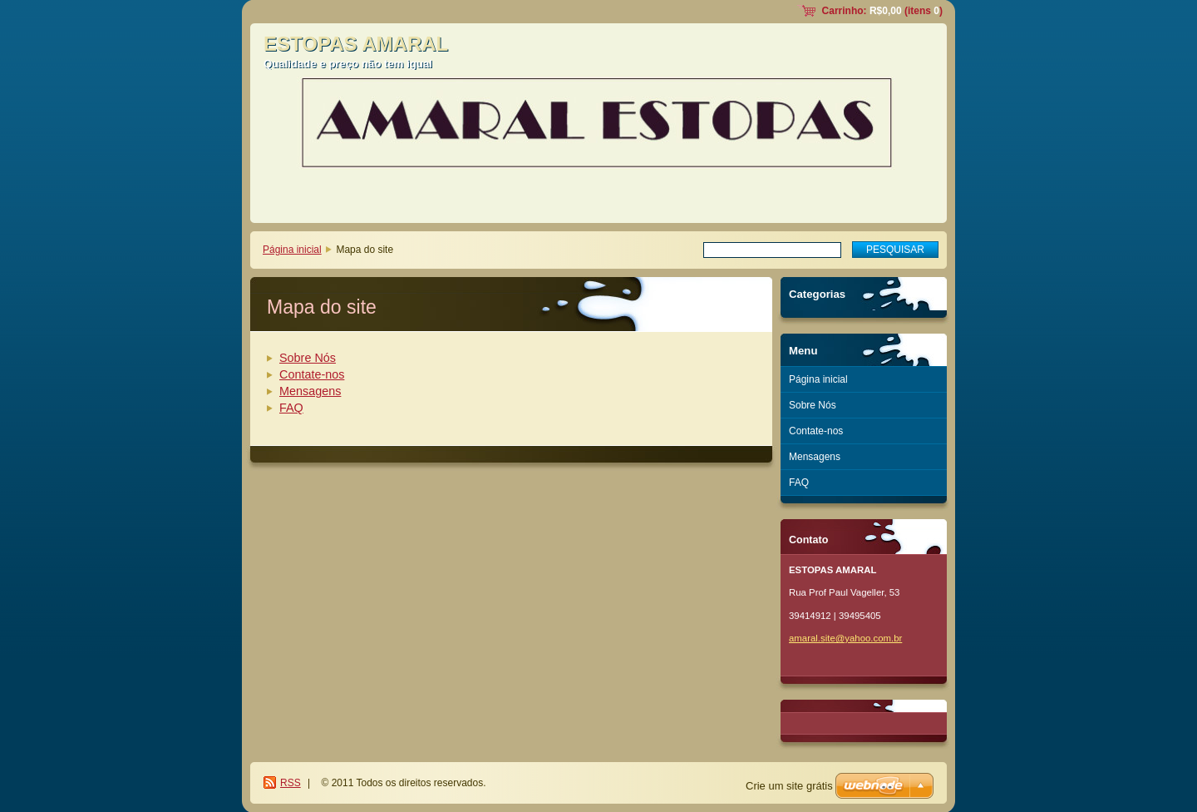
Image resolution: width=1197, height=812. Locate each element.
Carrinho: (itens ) (882, 11)
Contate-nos (311, 374)
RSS (290, 783)
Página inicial (292, 249)
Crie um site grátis (789, 786)
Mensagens (310, 391)
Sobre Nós (307, 357)
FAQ (291, 407)
